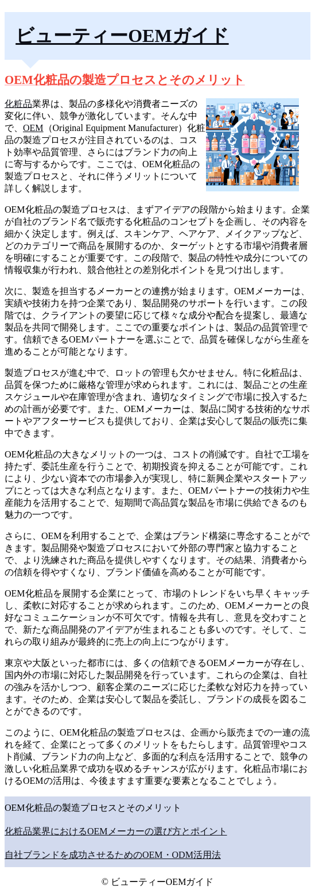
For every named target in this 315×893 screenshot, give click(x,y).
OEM (33, 128)
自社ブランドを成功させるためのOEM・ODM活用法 (113, 855)
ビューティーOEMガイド (121, 35)
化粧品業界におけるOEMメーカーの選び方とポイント (116, 831)
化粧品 (18, 104)
